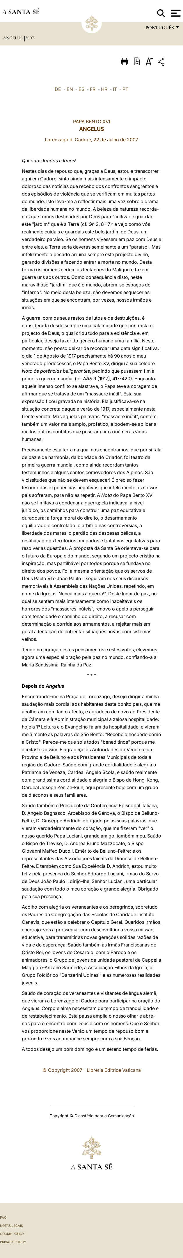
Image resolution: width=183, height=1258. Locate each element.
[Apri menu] (175, 13)
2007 (29, 38)
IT (115, 89)
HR (104, 89)
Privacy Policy (13, 1242)
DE (58, 89)
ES (81, 89)
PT (125, 89)
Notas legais (11, 1226)
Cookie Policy (12, 1234)
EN (70, 89)
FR (92, 89)
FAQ (3, 1217)
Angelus (13, 38)
